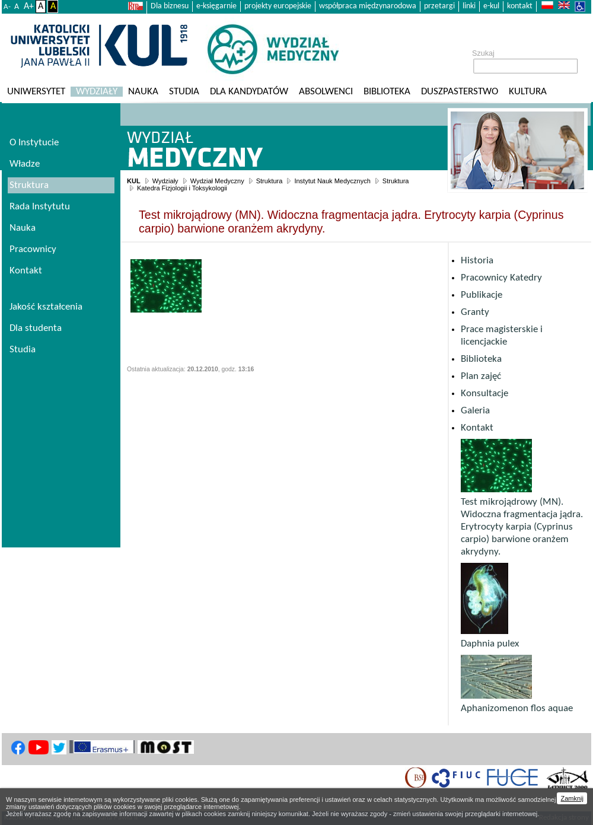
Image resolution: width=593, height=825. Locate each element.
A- (7, 7)
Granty (475, 312)
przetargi (439, 6)
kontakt (520, 6)
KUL (134, 180)
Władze (24, 164)
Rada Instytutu (39, 207)
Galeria (475, 411)
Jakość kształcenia (45, 307)
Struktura (269, 180)
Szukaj (483, 53)
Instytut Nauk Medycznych (332, 180)
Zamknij (572, 798)
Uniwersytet (36, 92)
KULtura (528, 92)
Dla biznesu (170, 6)
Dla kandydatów (249, 92)
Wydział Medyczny (217, 180)
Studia (184, 92)
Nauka (143, 92)
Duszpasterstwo (459, 92)
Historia (477, 261)
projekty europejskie (277, 6)
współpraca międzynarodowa (367, 6)
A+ (29, 6)
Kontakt (477, 428)
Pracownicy (32, 249)
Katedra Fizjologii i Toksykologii (182, 188)
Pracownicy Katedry (501, 278)
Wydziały (96, 92)
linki (469, 6)
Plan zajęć (481, 376)
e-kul (491, 6)
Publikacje (481, 295)
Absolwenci (326, 92)
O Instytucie (34, 143)
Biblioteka (387, 92)
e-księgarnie (216, 6)
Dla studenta (35, 328)
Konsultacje (484, 393)
